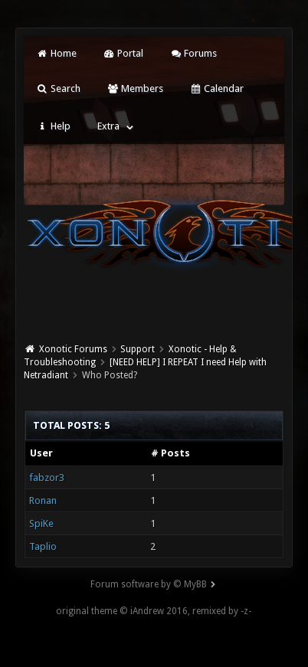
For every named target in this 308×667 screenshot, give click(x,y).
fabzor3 (46, 477)
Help (53, 126)
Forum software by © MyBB (148, 584)
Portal (123, 53)
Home (56, 53)
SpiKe (41, 523)
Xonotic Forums (73, 349)
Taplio (43, 546)
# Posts (170, 453)
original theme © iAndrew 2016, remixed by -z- (153, 611)
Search (58, 88)
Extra (108, 126)
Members (135, 88)
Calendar (217, 88)
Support (137, 349)
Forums (193, 53)
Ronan (43, 500)
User (41, 453)
